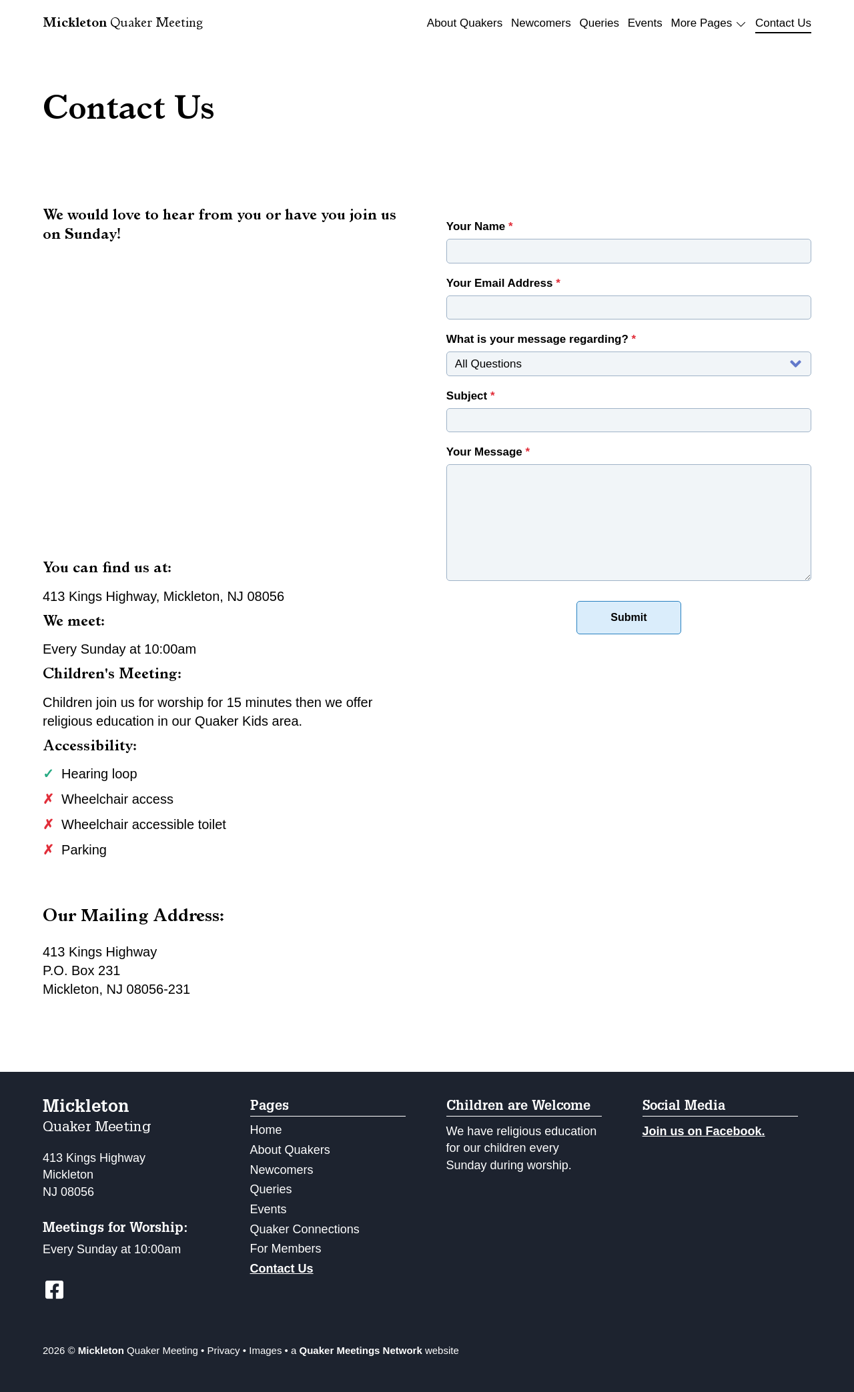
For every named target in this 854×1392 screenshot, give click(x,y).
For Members (286, 1248)
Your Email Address (503, 283)
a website (375, 1350)
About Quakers (464, 23)
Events (645, 23)
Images (265, 1350)
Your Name (479, 226)
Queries (599, 23)
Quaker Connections (305, 1229)
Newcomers (541, 23)
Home (266, 1130)
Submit (628, 617)
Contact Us (783, 23)
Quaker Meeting (123, 24)
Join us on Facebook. (704, 1131)
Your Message (488, 452)
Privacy (223, 1350)
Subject (470, 396)
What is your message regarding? (541, 339)
